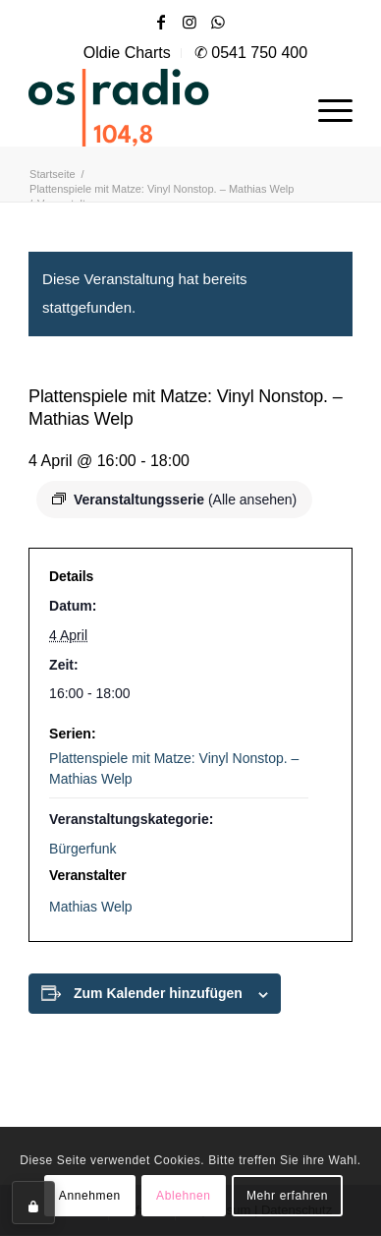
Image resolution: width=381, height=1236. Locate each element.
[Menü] (326, 107)
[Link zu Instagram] (189, 22)
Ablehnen (183, 1196)
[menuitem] (128, 53)
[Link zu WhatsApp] (218, 22)
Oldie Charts (127, 52)
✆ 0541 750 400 (250, 52)
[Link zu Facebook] (161, 22)
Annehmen (90, 1196)
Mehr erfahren (287, 1196)
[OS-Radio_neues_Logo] (158, 107)
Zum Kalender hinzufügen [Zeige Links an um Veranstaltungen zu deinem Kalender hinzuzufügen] (158, 993)
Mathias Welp (91, 906)
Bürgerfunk (82, 848)
